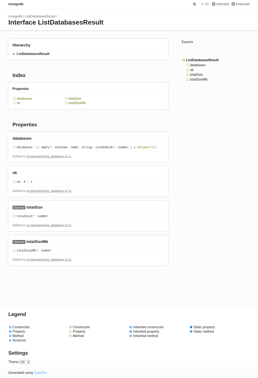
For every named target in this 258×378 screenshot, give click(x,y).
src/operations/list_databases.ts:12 (48, 225)
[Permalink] (36, 139)
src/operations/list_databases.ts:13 (48, 259)
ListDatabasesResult (40, 16)
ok (18, 103)
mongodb (16, 4)
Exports (187, 42)
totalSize (74, 98)
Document (144, 147)
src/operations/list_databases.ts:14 (48, 191)
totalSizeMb (77, 103)
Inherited (222, 4)
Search (194, 4)
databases (24, 98)
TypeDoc (40, 372)
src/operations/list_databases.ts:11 (48, 156)
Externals (243, 4)
